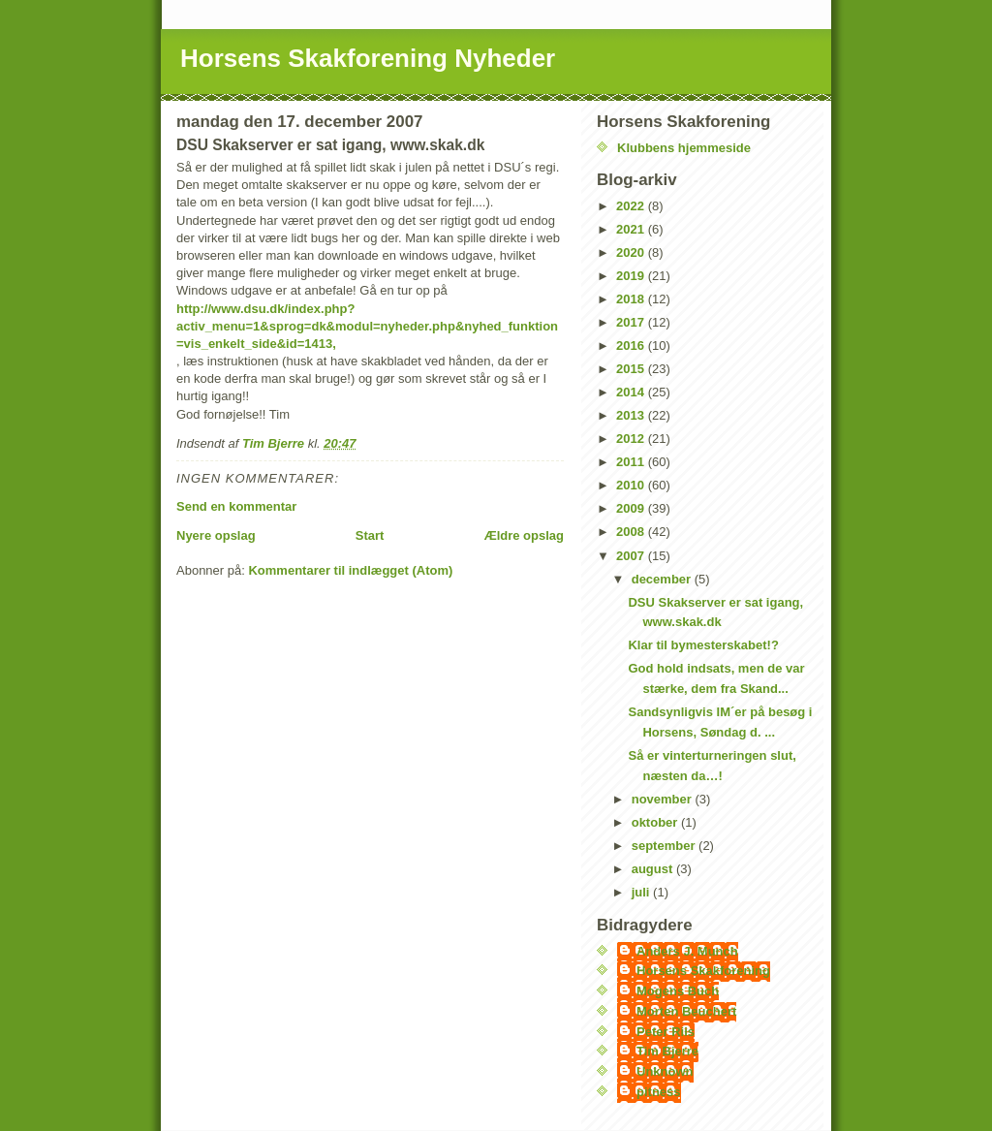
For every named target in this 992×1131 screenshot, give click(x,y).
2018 (632, 299)
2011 (632, 462)
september (665, 845)
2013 (632, 415)
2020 (632, 252)
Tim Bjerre (667, 1051)
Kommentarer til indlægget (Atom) (350, 570)
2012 (632, 438)
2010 (632, 485)
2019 (632, 275)
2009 (632, 508)
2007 (632, 556)
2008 (632, 531)
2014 (632, 392)
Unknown (665, 1071)
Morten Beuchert (686, 1011)
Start (370, 535)
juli (642, 892)
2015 (632, 368)
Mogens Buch (677, 991)
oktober (656, 822)
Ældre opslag (524, 535)
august (654, 869)
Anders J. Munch (687, 951)
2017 (632, 322)
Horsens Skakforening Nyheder (367, 58)
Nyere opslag (216, 535)
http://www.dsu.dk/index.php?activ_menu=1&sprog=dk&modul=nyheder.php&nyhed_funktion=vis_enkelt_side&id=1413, (367, 326)
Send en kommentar (236, 506)
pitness (658, 1091)
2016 (632, 345)
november (664, 799)
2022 (632, 206)
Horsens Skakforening (703, 970)
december (663, 579)
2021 (632, 229)
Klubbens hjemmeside (684, 148)
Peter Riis (665, 1031)
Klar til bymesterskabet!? (703, 645)
